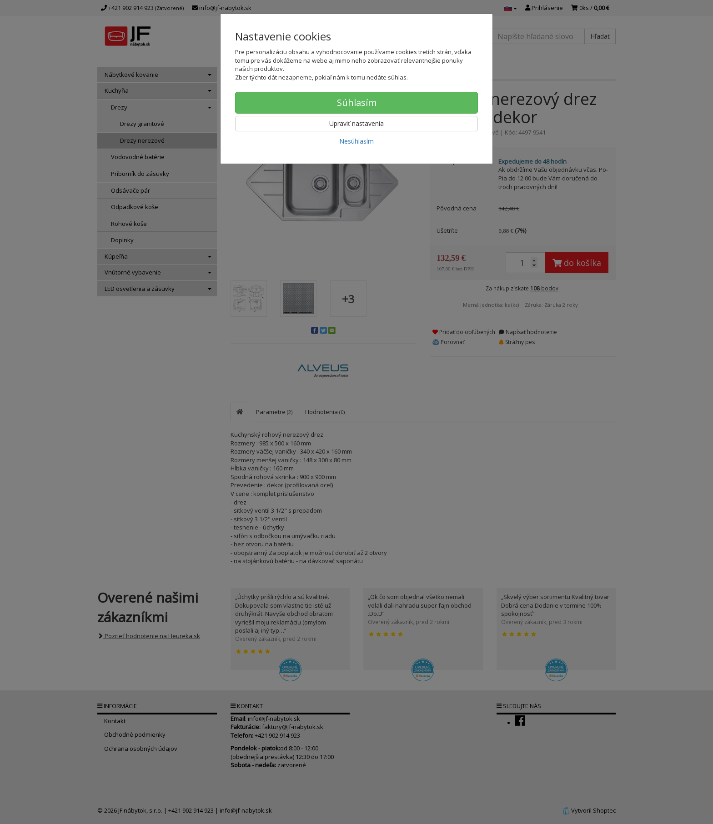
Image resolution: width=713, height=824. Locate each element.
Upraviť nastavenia (356, 123)
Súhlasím (357, 102)
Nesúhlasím (356, 141)
